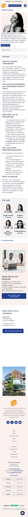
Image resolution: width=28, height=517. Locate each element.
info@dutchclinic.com (16, 472)
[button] (25, 5)
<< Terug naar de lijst (7, 240)
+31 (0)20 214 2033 (15, 469)
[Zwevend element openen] (22, 513)
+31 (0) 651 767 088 (18, 470)
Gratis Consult (5, 45)
